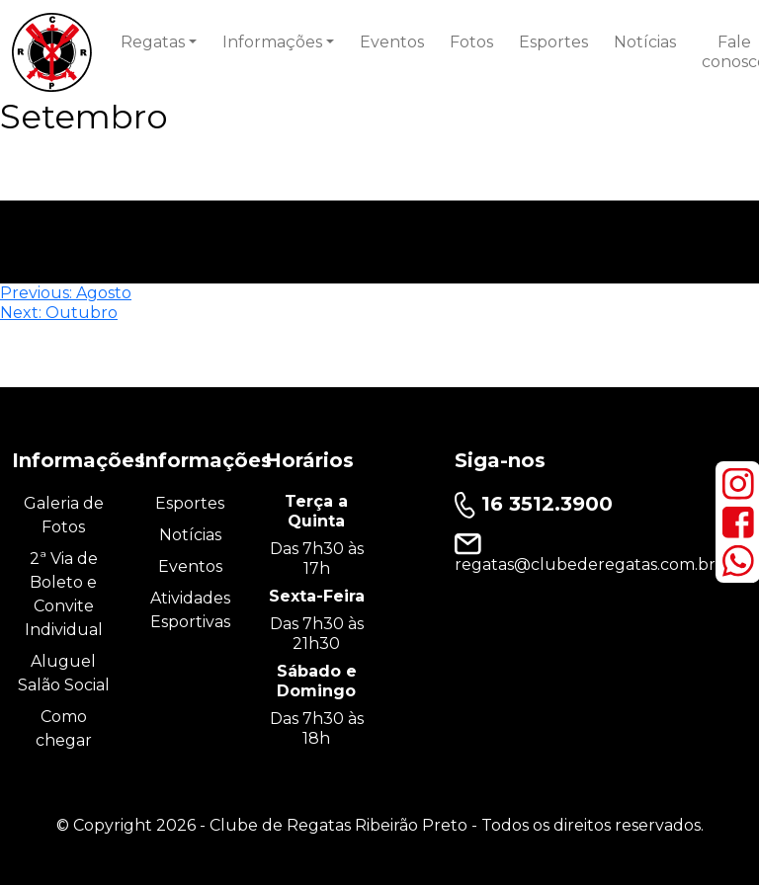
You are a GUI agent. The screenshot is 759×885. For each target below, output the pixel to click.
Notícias (645, 42)
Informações (272, 42)
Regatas (153, 42)
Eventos (392, 42)
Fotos (471, 42)
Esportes (553, 42)
